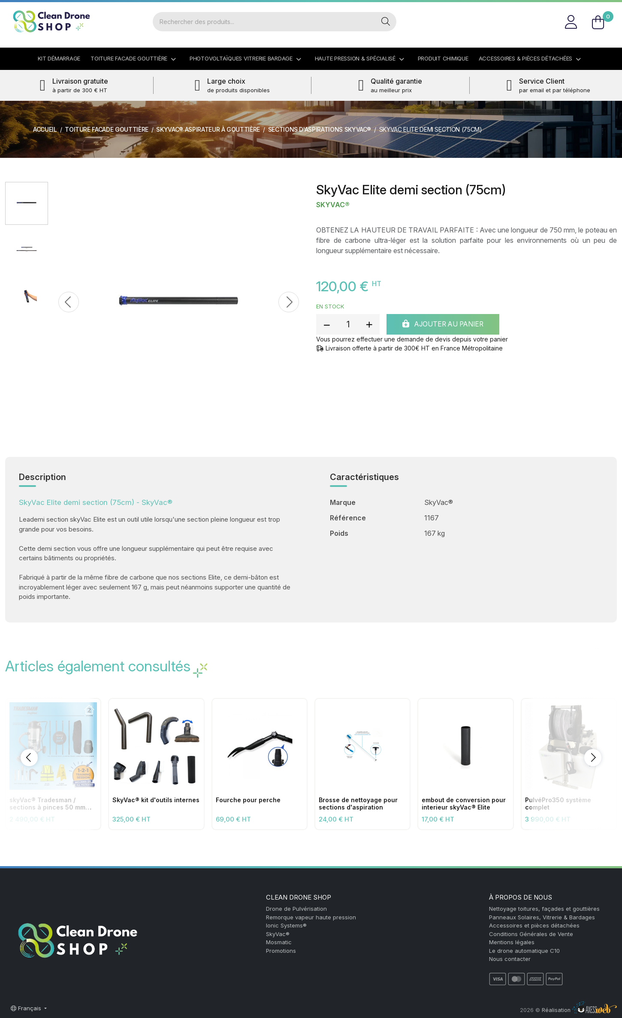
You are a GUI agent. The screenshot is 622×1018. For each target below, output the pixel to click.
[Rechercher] (263, 21)
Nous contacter (510, 958)
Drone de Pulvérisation (296, 908)
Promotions (281, 950)
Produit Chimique (443, 58)
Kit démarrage (59, 58)
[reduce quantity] (327, 324)
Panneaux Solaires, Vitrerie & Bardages (542, 917)
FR (606, 10)
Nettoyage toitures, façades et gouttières (544, 908)
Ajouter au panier (446, 324)
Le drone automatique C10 (524, 950)
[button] (29, 757)
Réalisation (579, 1010)
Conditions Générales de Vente (531, 933)
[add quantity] (369, 324)
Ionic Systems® (286, 925)
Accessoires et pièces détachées (534, 925)
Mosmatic (279, 942)
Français (27, 1008)
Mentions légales (511, 942)
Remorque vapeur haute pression (311, 917)
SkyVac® (333, 205)
